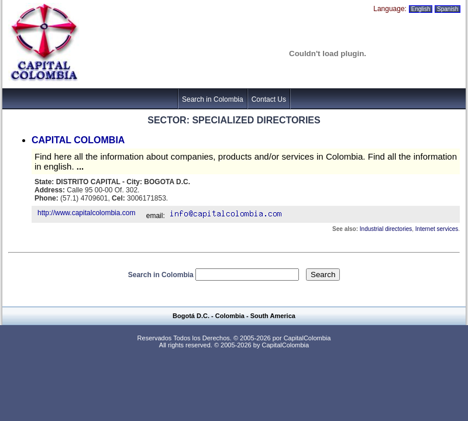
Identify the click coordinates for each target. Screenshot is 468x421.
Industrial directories (386, 229)
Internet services (436, 229)
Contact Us (269, 99)
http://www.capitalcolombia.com (86, 213)
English (421, 9)
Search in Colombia (212, 99)
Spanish (447, 9)
